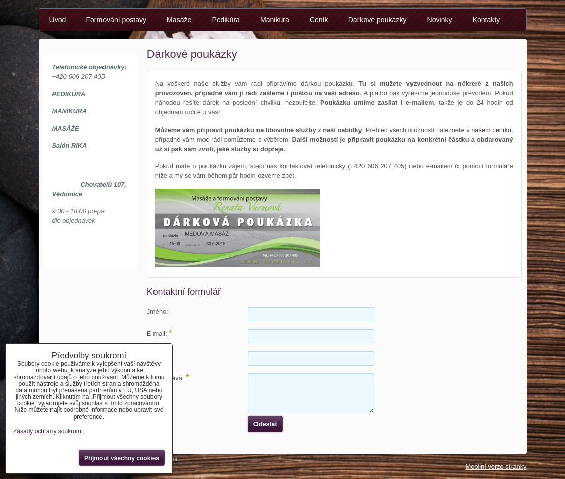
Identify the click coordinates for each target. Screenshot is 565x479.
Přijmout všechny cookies (121, 458)
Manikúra (274, 20)
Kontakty (486, 20)
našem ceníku (491, 130)
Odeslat (265, 424)
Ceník (319, 20)
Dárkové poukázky (377, 20)
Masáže (179, 20)
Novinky (439, 20)
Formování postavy (116, 20)
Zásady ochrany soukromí (48, 431)
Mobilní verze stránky (496, 466)
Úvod (57, 20)
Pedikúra (226, 20)
